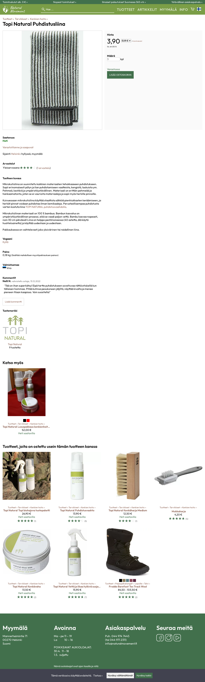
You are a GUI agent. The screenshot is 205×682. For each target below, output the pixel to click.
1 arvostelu (43, 168)
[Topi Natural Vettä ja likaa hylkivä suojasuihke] (77, 565)
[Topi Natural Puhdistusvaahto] (77, 488)
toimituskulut (137, 41)
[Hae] (77, 9)
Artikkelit (147, 9)
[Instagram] (168, 638)
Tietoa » (97, 675)
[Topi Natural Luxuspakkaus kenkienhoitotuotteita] (27, 402)
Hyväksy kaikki (144, 675)
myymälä (168, 9)
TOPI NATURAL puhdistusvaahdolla (45, 206)
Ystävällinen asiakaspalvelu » (186, 2)
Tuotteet (126, 9)
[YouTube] (177, 638)
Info (184, 9)
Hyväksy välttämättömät (120, 675)
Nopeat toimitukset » (64, 2)
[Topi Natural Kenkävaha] (27, 565)
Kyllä (5, 242)
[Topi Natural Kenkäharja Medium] (128, 488)
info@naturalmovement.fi (121, 643)
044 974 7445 (120, 636)
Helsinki (15, 153)
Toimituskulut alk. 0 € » (15, 2)
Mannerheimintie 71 (15, 636)
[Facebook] (160, 638)
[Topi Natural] (15, 335)
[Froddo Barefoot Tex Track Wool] (128, 565)
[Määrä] (113, 59)
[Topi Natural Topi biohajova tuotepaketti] (27, 488)
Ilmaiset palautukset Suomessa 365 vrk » (124, 2)
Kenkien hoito (39, 19)
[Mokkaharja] (178, 488)
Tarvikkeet (22, 19)
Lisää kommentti (13, 301)
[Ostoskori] (192, 9)
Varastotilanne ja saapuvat (18, 147)
